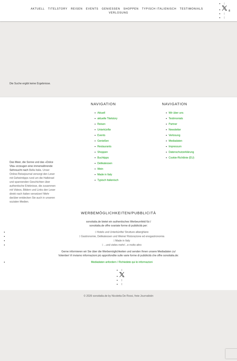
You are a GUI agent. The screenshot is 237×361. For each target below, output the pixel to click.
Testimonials (191, 8)
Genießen (111, 8)
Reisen (77, 8)
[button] (229, 10)
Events (92, 8)
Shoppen (131, 8)
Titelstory (57, 8)
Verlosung (118, 12)
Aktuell (38, 8)
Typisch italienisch (159, 8)
